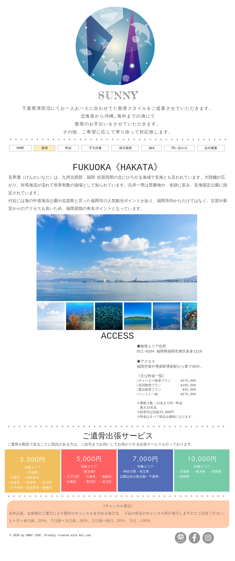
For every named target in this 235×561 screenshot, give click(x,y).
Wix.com (84, 535)
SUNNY (118, 95)
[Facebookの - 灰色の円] (194, 538)
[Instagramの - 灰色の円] (208, 538)
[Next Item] (189, 257)
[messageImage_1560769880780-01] (180, 538)
